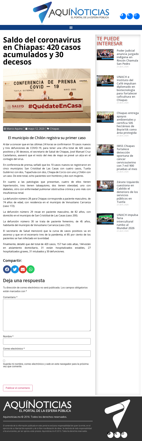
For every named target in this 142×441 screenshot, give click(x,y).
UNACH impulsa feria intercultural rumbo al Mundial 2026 (127, 221)
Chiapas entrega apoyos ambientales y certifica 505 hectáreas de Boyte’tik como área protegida (128, 123)
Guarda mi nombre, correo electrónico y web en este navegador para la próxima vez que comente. (46, 365)
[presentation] (26, 377)
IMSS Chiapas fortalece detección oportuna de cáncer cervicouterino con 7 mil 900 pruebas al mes (127, 157)
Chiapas (54, 128)
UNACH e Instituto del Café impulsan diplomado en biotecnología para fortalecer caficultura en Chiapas (127, 88)
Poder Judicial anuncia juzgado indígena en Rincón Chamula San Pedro (128, 57)
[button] (71, 27)
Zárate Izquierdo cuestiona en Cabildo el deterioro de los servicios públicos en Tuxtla (128, 192)
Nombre (8, 336)
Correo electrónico (14, 349)
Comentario (10, 297)
